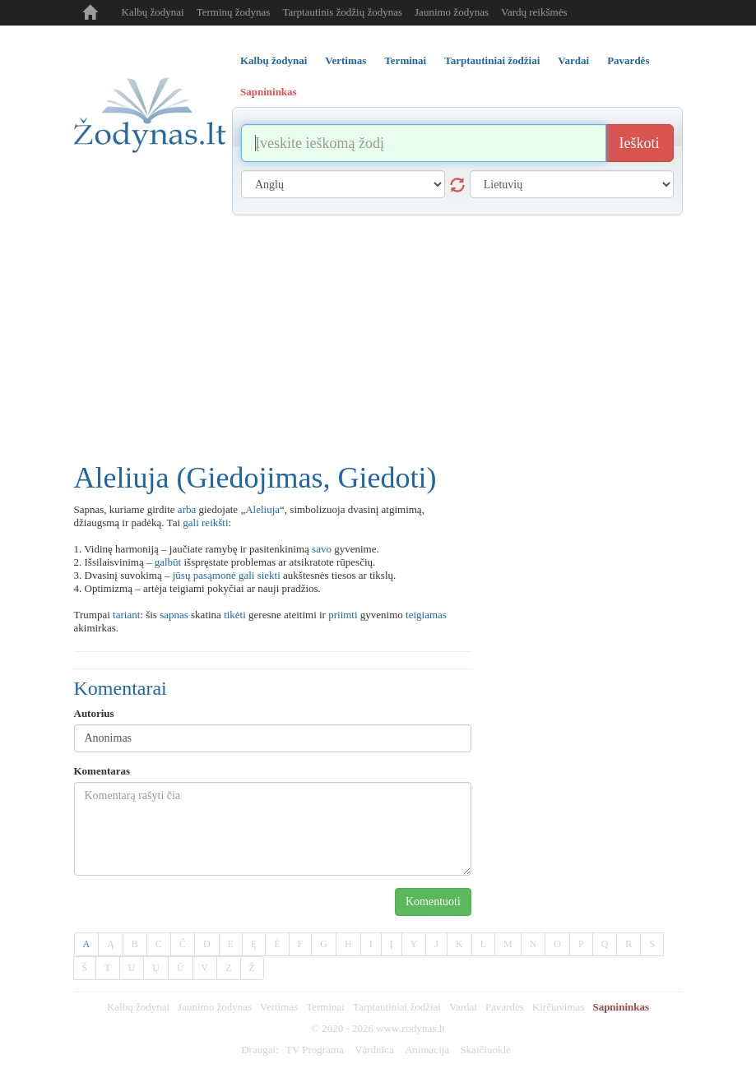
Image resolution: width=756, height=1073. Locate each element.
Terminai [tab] (405, 60)
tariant (126, 614)
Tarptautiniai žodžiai (397, 1007)
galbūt (168, 562)
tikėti (235, 614)
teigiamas (426, 614)
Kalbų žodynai (153, 12)
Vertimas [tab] (345, 60)
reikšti (215, 522)
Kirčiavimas (558, 1007)
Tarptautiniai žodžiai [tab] (492, 60)
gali (191, 522)
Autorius (94, 713)
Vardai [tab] (573, 60)
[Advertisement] (378, 339)
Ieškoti (639, 143)
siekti (269, 575)
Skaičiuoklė (485, 1049)
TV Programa (314, 1049)
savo (322, 549)
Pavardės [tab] (628, 60)
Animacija (427, 1049)
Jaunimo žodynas (452, 12)
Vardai (463, 1007)
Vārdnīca (374, 1049)
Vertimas (279, 1007)
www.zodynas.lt (410, 1028)
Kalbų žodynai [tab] (273, 60)
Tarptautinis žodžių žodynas (342, 12)
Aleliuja (262, 509)
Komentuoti (433, 901)
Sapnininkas (620, 1007)
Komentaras (102, 771)
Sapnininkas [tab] (268, 92)
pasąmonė (214, 575)
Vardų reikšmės (534, 12)
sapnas (174, 614)
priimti (342, 614)
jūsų (182, 575)
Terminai (325, 1007)
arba (187, 509)
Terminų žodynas (234, 12)
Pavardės (504, 1007)
